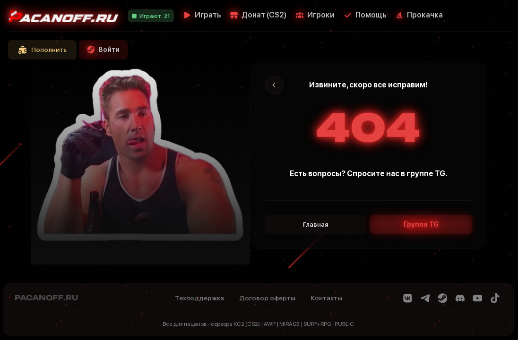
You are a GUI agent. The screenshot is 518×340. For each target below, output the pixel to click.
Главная (315, 224)
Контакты (326, 298)
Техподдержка (199, 298)
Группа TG (421, 224)
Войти (103, 49)
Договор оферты (267, 298)
